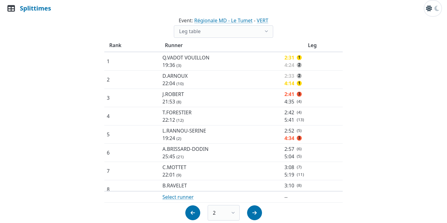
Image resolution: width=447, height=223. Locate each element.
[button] (192, 212)
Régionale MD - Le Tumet (223, 20)
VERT (262, 20)
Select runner (177, 197)
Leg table (190, 31)
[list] (223, 31)
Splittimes (35, 8)
